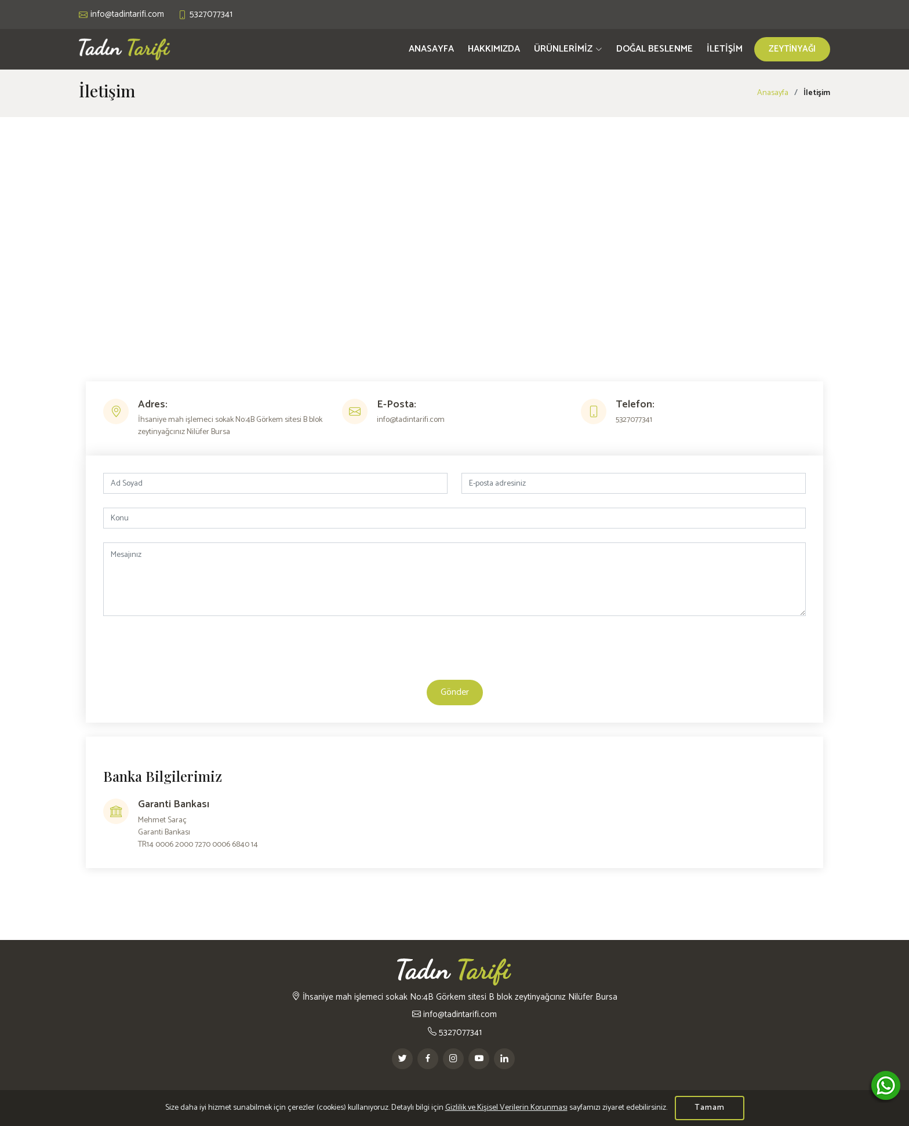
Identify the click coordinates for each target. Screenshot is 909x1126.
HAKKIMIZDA (494, 49)
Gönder (455, 692)
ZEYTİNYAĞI (792, 49)
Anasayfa (772, 93)
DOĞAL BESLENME (654, 49)
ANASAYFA (431, 49)
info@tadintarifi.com (454, 1014)
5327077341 (455, 1032)
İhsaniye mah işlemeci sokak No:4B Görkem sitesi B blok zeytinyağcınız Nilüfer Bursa (454, 997)
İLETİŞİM (725, 49)
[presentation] (454, 652)
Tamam (710, 1107)
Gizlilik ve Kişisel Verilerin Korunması (506, 1107)
